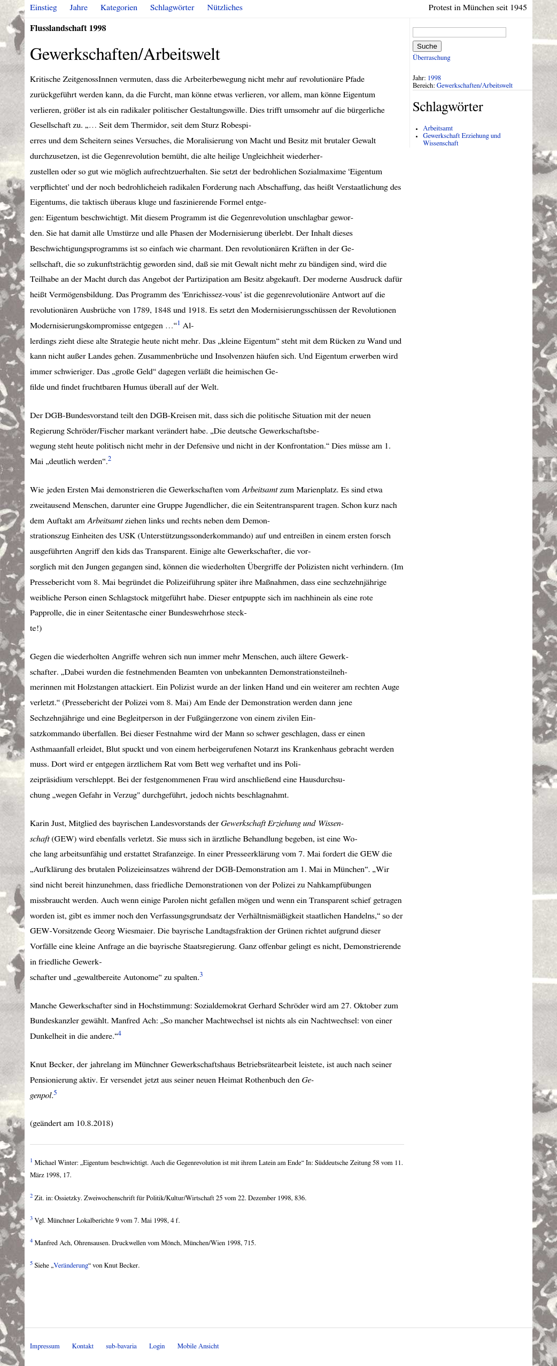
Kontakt (83, 1346)
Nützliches (225, 7)
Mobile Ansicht (198, 1346)
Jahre (79, 7)
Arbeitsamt (438, 128)
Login (157, 1346)
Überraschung (431, 58)
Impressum (45, 1346)
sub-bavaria (121, 1346)
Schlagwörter (172, 7)
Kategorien (118, 7)
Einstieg (43, 7)
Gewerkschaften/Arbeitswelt (475, 85)
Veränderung (70, 1265)
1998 (435, 78)
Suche (427, 46)
